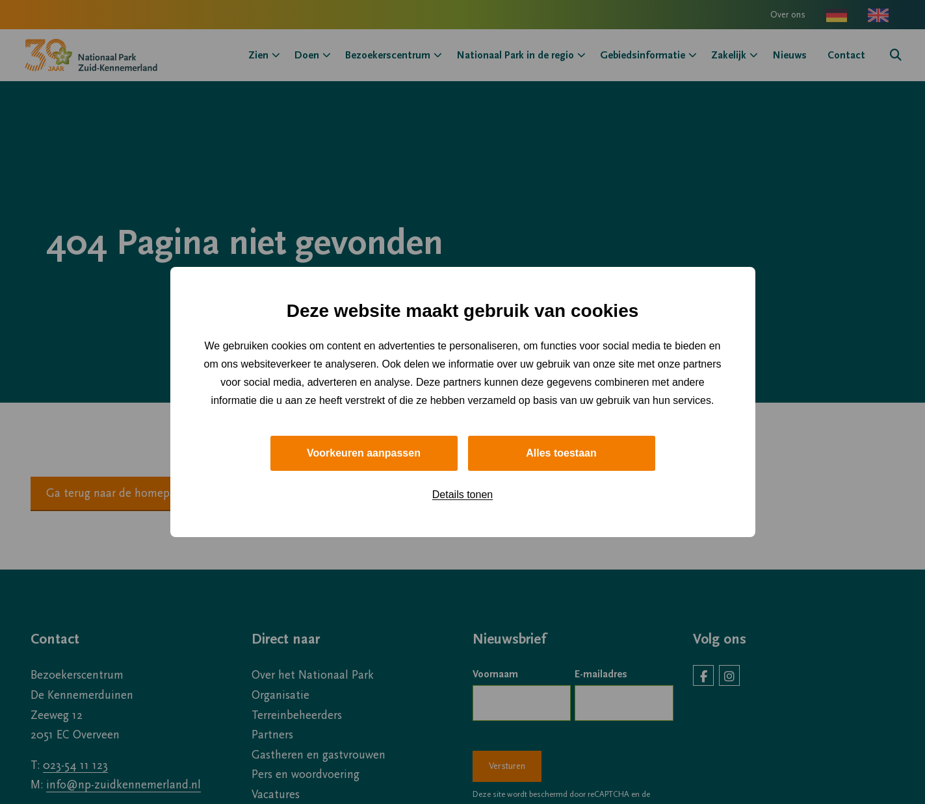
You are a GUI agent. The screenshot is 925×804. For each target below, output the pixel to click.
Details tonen (462, 494)
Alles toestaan (561, 453)
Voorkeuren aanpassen (364, 453)
